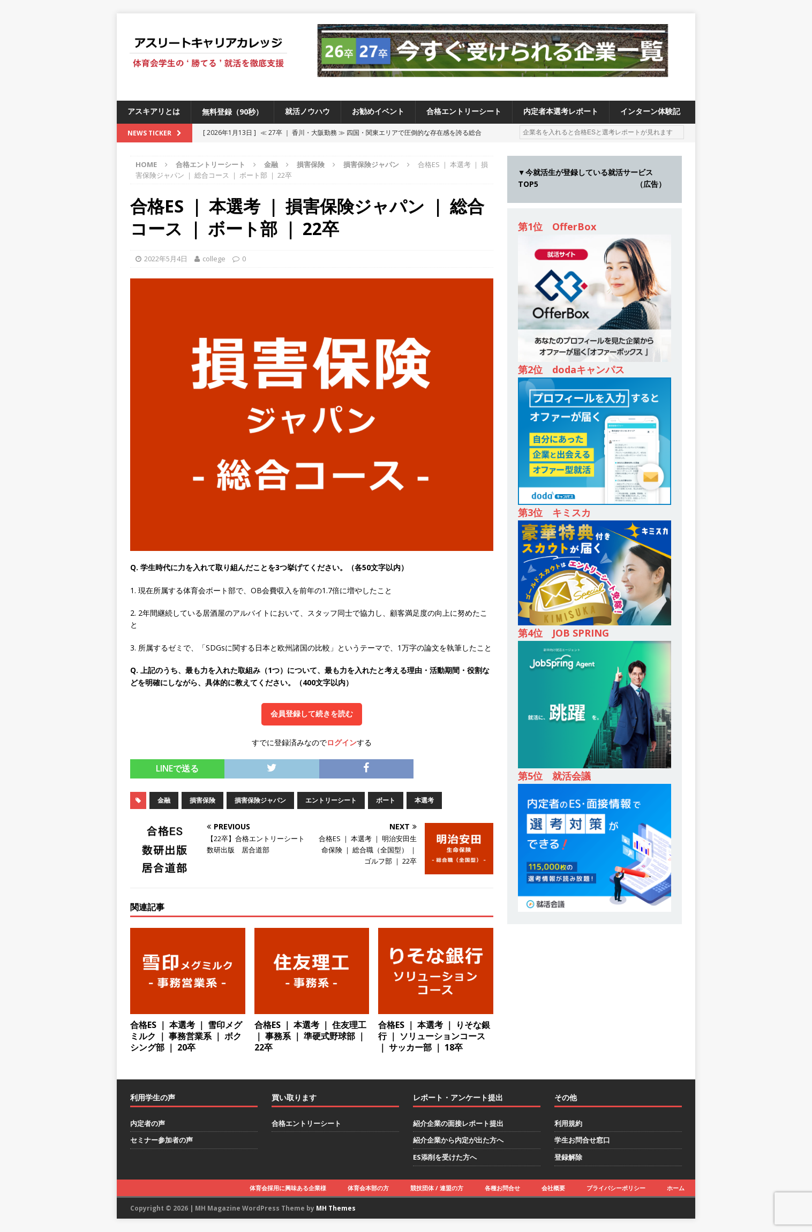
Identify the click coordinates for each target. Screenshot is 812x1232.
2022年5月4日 (165, 258)
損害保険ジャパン (260, 800)
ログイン (342, 742)
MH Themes (336, 1208)
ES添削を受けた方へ (445, 1157)
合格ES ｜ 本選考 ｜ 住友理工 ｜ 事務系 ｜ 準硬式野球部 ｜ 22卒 (310, 1036)
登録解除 (568, 1157)
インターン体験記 (650, 112)
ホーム (676, 1188)
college (213, 258)
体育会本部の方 (368, 1188)
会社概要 (553, 1188)
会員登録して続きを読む (311, 713)
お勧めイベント (378, 112)
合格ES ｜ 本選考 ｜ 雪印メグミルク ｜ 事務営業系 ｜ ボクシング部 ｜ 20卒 (186, 1036)
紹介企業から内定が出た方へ (458, 1140)
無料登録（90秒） (232, 112)
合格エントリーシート (463, 112)
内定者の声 (147, 1123)
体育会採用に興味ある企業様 (288, 1188)
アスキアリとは (153, 112)
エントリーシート (331, 800)
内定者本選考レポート (560, 112)
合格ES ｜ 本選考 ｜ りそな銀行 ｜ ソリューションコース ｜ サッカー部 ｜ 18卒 (434, 1036)
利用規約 (568, 1123)
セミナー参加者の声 (161, 1140)
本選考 (424, 800)
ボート (385, 800)
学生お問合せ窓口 (582, 1140)
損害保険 (311, 164)
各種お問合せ (502, 1188)
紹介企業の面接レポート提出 (458, 1123)
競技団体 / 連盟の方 (436, 1188)
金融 (271, 164)
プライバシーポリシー (616, 1188)
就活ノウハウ (307, 112)
